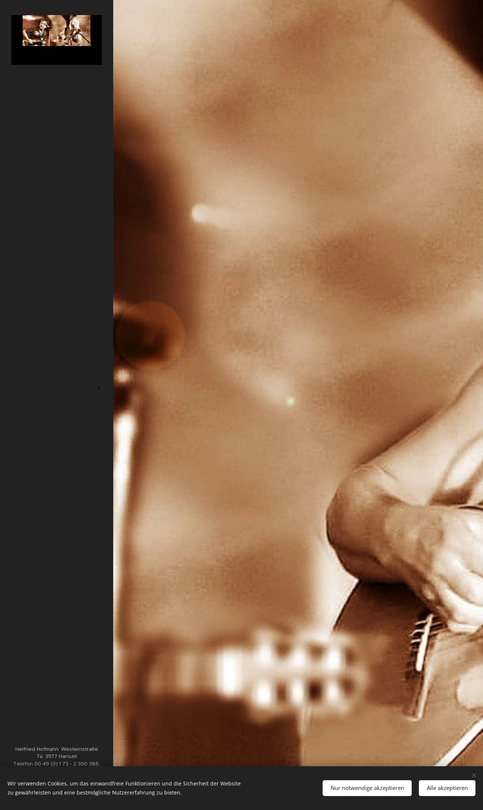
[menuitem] (56, 365)
